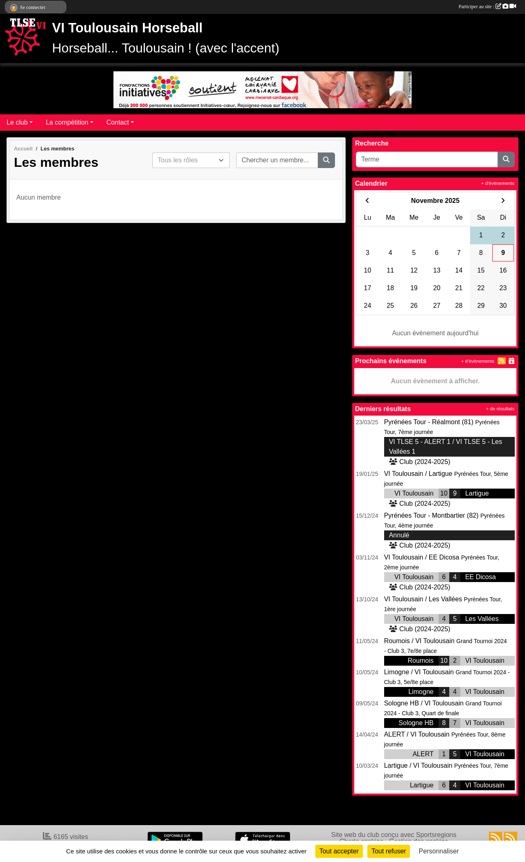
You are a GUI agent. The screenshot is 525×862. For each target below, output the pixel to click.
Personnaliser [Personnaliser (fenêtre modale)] (439, 851)
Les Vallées (482, 618)
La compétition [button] (67, 122)
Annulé (399, 535)
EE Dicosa (480, 576)
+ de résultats (500, 408)
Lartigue (477, 493)
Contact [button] (117, 122)
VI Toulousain (414, 493)
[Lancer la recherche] (326, 160)
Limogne (420, 691)
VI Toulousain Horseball (127, 27)
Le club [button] (17, 122)
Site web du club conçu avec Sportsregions (394, 834)
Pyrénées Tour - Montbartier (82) (431, 515)
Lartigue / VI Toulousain (418, 765)
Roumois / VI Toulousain (419, 640)
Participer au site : (487, 6)
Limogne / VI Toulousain (419, 672)
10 (444, 493)
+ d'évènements (497, 183)
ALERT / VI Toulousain (417, 734)
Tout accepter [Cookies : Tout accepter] (339, 851)
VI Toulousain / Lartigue (418, 473)
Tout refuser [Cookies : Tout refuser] (388, 851)
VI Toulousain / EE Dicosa (421, 557)
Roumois (421, 660)
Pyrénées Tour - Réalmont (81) (428, 421)
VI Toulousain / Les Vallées (423, 599)
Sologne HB (415, 722)
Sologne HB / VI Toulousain (424, 703)
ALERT (422, 754)
